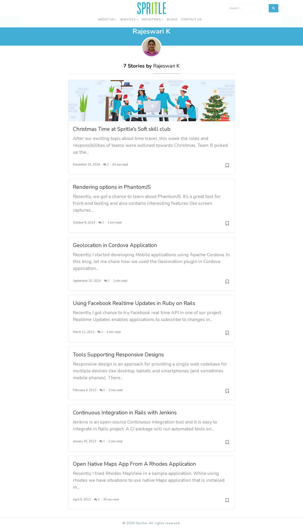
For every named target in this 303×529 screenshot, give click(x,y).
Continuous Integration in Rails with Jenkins (125, 412)
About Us (106, 19)
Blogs (172, 19)
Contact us (191, 19)
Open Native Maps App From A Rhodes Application (134, 464)
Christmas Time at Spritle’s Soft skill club (121, 129)
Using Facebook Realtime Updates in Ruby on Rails (134, 303)
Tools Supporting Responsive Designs (118, 354)
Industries (151, 19)
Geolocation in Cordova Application (115, 245)
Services (128, 19)
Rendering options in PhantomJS (112, 187)
